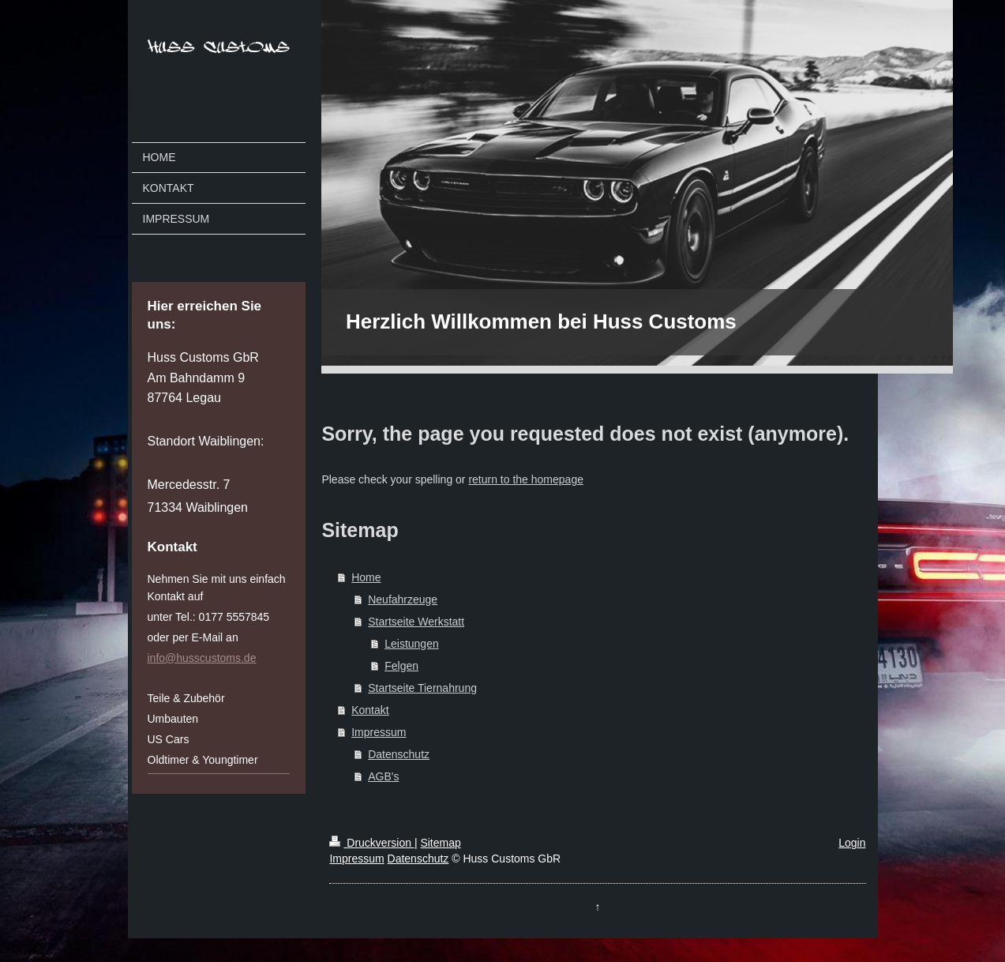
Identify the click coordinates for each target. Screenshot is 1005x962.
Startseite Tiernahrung (422, 688)
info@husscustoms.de (202, 658)
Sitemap (440, 842)
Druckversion (371, 842)
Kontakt (369, 710)
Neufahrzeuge (402, 599)
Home (366, 577)
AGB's (383, 776)
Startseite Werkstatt (416, 621)
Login (851, 842)
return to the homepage (525, 479)
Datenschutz (398, 754)
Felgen (401, 665)
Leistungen (411, 643)
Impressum (378, 732)
